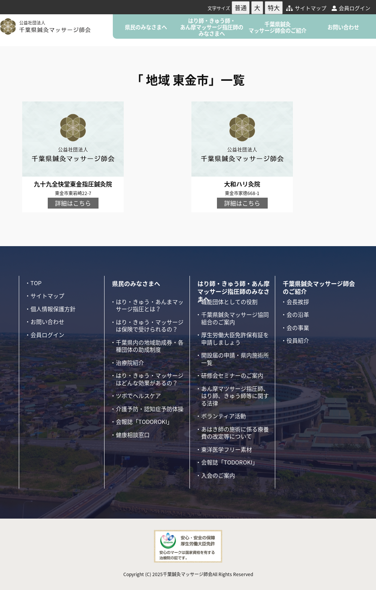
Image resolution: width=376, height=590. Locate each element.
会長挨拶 (298, 302)
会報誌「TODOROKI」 (144, 422)
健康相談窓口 (133, 435)
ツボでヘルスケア (138, 396)
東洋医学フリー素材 (226, 449)
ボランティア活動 (223, 416)
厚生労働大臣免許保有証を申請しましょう (235, 338)
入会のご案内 (218, 475)
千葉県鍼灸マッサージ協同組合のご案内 (235, 318)
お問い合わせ (343, 27)
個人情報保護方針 (53, 309)
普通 (241, 7)
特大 (274, 7)
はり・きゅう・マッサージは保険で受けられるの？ (149, 326)
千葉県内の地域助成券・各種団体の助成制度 (149, 346)
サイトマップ (306, 8)
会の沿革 (298, 314)
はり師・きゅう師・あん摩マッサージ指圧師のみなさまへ (211, 27)
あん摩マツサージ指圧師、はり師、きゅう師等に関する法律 (235, 395)
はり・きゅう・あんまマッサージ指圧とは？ (149, 305)
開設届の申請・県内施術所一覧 (235, 359)
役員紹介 (298, 340)
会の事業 (298, 328)
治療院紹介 (130, 363)
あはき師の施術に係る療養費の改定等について (235, 433)
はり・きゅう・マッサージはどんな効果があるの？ (149, 379)
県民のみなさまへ (146, 27)
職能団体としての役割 (229, 302)
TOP (35, 283)
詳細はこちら (73, 202)
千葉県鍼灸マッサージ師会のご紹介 (277, 27)
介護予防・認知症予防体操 (149, 409)
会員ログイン (351, 8)
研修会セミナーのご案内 (232, 375)
